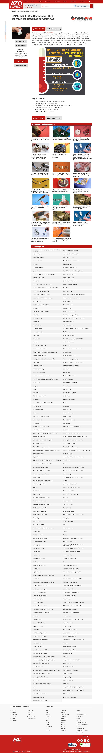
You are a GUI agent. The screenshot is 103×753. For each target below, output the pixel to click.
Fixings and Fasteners (23, 11)
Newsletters (80, 716)
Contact (79, 718)
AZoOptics (13, 716)
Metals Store (49, 726)
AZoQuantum (30, 712)
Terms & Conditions (82, 722)
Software (48, 730)
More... (90, 1)
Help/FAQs (63, 728)
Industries (63, 720)
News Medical (31, 716)
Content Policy (80, 728)
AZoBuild (13, 718)
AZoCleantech (14, 714)
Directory (47, 1)
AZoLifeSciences (31, 718)
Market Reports (65, 714)
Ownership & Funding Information (82, 731)
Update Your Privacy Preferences (22, 751)
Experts (63, 726)
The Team (63, 730)
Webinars (63, 710)
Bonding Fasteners (35, 11)
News (47, 710)
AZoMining (13, 720)
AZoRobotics (14, 712)
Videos (47, 722)
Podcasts (63, 724)
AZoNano (13, 710)
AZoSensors (30, 710)
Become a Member (81, 714)
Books (47, 718)
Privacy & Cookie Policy (82, 724)
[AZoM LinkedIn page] (25, 7)
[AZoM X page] (29, 7)
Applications (64, 718)
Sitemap (79, 726)
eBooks (47, 720)
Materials (63, 716)
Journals (48, 728)
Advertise (79, 720)
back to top (86, 736)
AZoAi (28, 714)
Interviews (63, 712)
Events (47, 724)
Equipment (48, 716)
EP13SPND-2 (50, 33)
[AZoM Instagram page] (31, 7)
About (78, 710)
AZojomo (63, 722)
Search (78, 712)
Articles (47, 712)
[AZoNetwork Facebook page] (27, 7)
